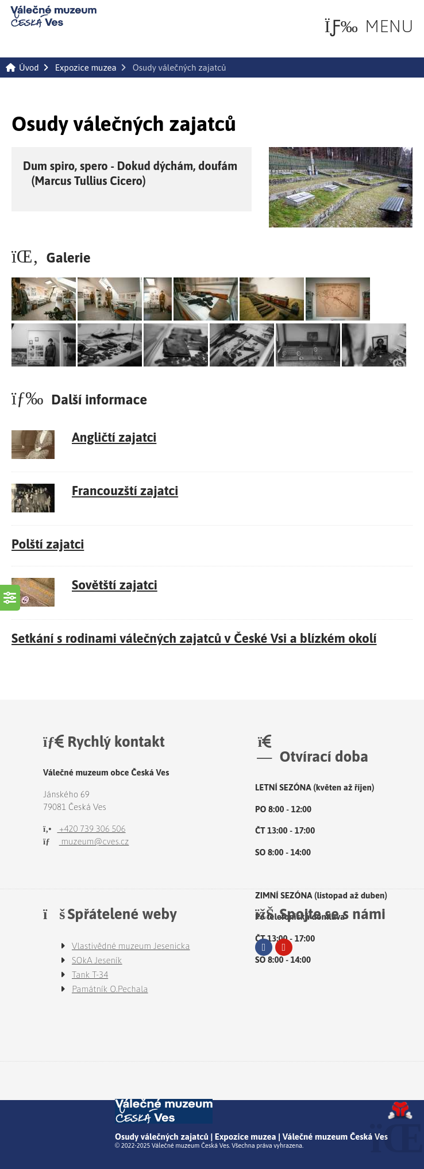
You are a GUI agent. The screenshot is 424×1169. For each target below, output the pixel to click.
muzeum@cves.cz (86, 841)
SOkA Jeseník (97, 960)
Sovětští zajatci (114, 584)
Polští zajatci (47, 544)
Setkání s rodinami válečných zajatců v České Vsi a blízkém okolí (194, 638)
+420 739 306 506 (84, 829)
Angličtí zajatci (114, 437)
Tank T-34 (90, 974)
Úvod (53, 17)
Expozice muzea (86, 67)
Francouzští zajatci (125, 490)
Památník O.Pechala (110, 989)
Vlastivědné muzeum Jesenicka (131, 946)
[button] (369, 26)
